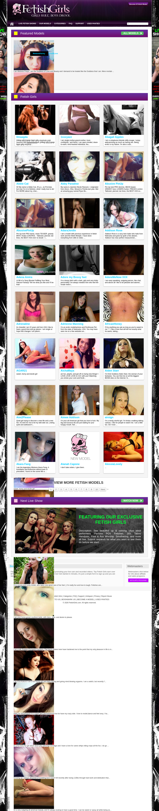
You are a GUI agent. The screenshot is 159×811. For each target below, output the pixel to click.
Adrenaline (23, 323)
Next (103, 489)
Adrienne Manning (72, 323)
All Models (130, 33)
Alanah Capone (70, 464)
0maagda (22, 137)
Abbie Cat (22, 183)
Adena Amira (24, 277)
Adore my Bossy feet (74, 277)
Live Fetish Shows (27, 24)
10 (96, 489)
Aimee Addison (70, 417)
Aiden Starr (112, 370)
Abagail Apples (114, 137)
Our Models (45, 24)
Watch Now (130, 500)
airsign (109, 417)
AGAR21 (21, 370)
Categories (60, 24)
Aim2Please (23, 417)
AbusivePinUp (25, 230)
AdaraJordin (68, 230)
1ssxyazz (66, 137)
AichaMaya (67, 370)
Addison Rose (113, 230)
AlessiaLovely (113, 464)
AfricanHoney (113, 323)
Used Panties (93, 24)
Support (80, 24)
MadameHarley (39, 54)
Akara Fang (23, 464)
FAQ (70, 24)
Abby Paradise (70, 183)
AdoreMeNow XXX (116, 277)
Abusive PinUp (114, 183)
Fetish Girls (28, 97)
